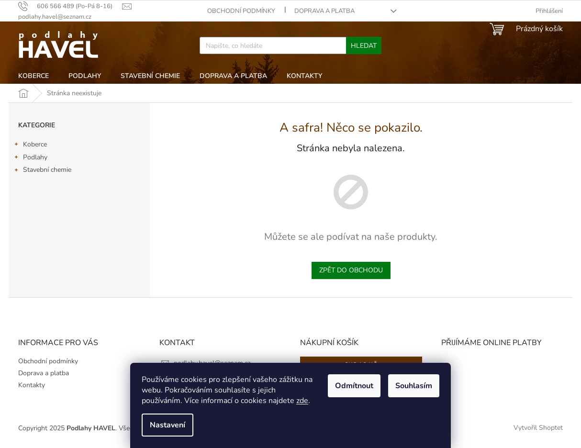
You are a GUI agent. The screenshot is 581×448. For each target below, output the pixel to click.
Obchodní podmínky (241, 11)
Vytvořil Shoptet (538, 428)
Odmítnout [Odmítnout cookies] (354, 386)
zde (302, 400)
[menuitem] (33, 76)
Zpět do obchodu (351, 270)
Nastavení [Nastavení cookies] (167, 425)
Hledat (364, 45)
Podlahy (30, 158)
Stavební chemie (42, 171)
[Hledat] (290, 45)
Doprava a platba (324, 11)
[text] (70, 6)
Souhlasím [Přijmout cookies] (413, 386)
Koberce (30, 145)
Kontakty (31, 385)
